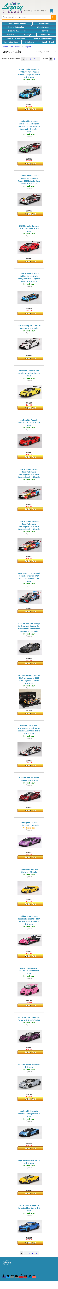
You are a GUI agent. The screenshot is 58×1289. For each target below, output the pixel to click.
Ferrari (10, 35)
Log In (43, 10)
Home (5, 46)
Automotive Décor (12, 42)
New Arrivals (44, 23)
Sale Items (30, 42)
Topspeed (27, 46)
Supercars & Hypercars (15, 38)
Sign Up (36, 10)
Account (27, 10)
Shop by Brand (47, 42)
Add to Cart (30, 109)
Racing (27, 35)
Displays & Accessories (18, 31)
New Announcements (17, 23)
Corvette (46, 31)
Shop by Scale (43, 27)
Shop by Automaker (16, 27)
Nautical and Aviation (43, 38)
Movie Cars (46, 35)
